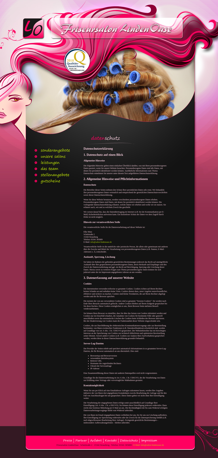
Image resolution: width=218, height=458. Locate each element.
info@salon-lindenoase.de (101, 242)
